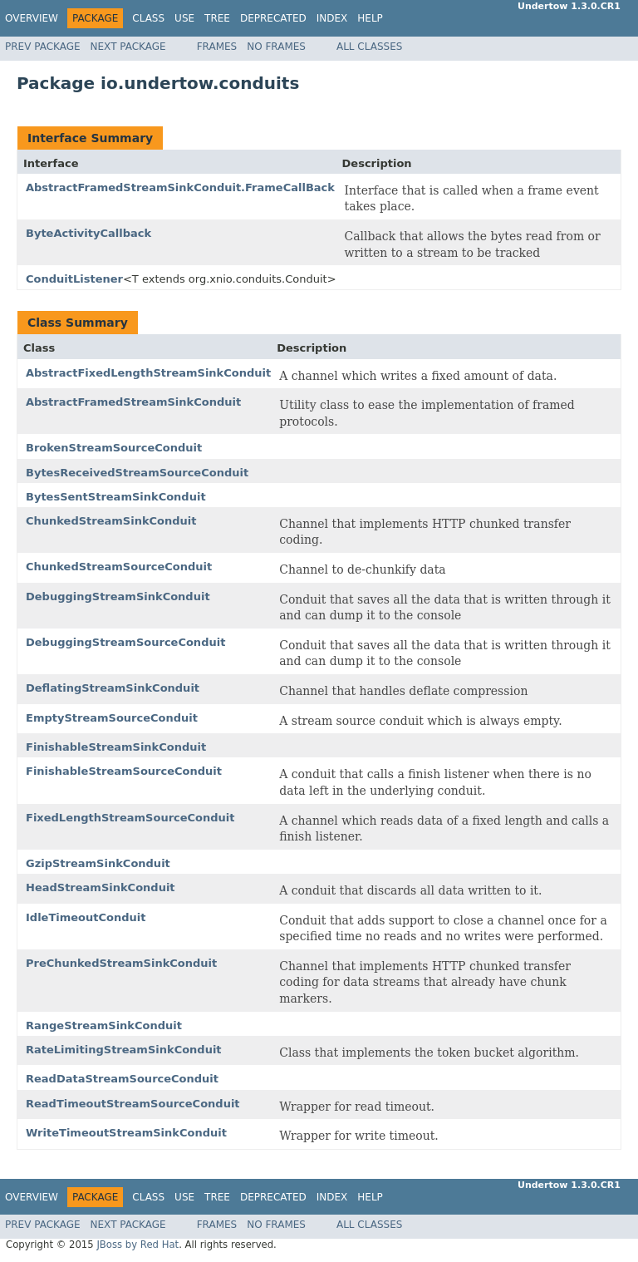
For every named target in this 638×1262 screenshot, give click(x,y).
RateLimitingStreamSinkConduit (124, 1049)
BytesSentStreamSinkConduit (116, 497)
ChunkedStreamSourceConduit (119, 566)
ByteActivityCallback (88, 233)
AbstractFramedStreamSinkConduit (133, 402)
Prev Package (43, 46)
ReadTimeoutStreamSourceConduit (133, 1103)
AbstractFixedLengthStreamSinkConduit (148, 373)
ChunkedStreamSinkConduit (111, 521)
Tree (217, 18)
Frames (217, 46)
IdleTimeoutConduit (85, 917)
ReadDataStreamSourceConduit (122, 1078)
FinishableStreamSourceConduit (124, 771)
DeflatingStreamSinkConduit (112, 688)
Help (370, 18)
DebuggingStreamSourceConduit (125, 642)
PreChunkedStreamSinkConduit (121, 963)
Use (184, 18)
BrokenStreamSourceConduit (114, 447)
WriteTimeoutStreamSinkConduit (126, 1132)
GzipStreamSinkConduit (98, 863)
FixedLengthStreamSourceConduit (130, 817)
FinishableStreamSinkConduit (116, 747)
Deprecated (273, 18)
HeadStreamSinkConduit (100, 887)
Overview (31, 18)
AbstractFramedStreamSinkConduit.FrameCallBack (180, 187)
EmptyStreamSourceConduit (112, 718)
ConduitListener (74, 279)
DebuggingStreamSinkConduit (118, 596)
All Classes (369, 46)
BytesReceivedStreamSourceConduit (137, 472)
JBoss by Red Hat (137, 1244)
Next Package (128, 46)
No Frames (276, 46)
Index (332, 18)
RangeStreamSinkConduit (104, 1025)
